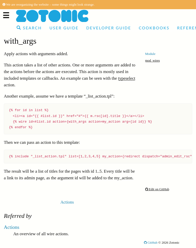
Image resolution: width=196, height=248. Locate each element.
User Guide (64, 28)
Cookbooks (154, 28)
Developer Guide (108, 28)
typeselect (126, 78)
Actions (67, 202)
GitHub (150, 242)
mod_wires (152, 60)
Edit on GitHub (157, 189)
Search (29, 28)
